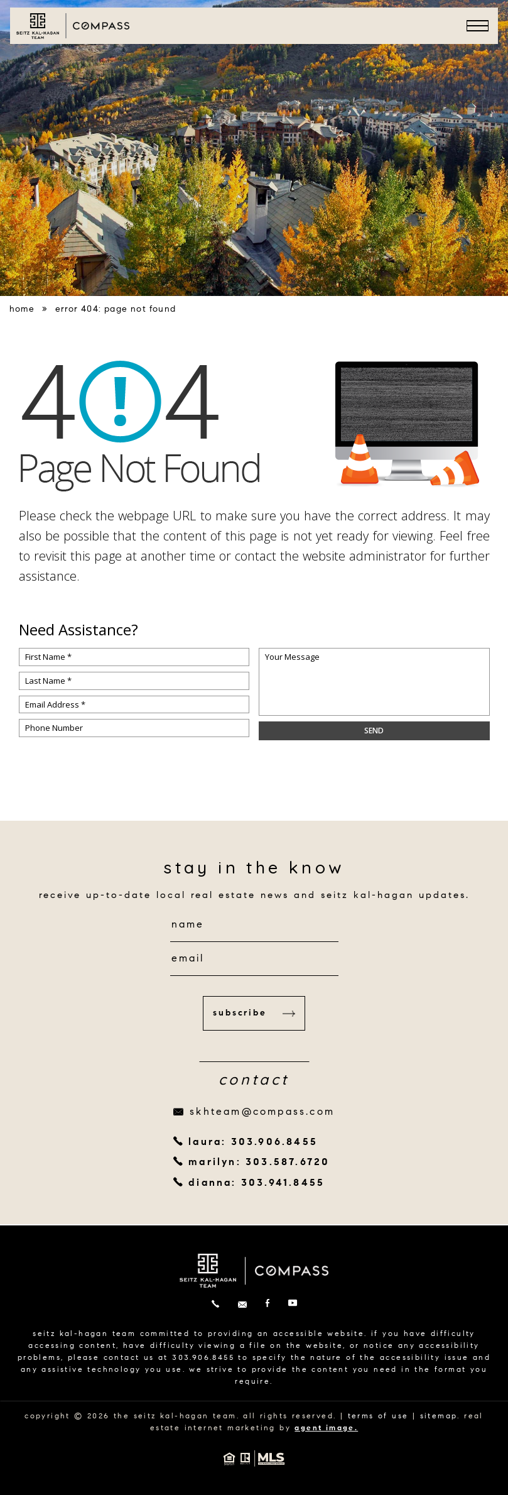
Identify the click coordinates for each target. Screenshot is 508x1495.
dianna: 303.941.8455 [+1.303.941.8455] (256, 1183)
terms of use (378, 1416)
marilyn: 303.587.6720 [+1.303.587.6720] (259, 1163)
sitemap (439, 1416)
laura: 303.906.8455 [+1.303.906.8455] (253, 1142)
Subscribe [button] (254, 1013)
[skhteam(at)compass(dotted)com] (242, 1305)
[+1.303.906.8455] (215, 1305)
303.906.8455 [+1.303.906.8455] (203, 1358)
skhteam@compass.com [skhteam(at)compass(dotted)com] (262, 1112)
